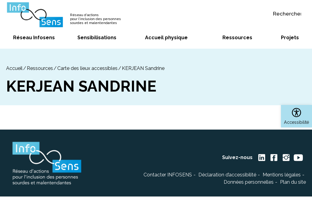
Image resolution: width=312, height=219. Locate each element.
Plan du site (293, 182)
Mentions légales (282, 175)
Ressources (40, 68)
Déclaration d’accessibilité (227, 175)
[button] (296, 116)
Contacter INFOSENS (168, 175)
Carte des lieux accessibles (87, 68)
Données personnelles (249, 182)
